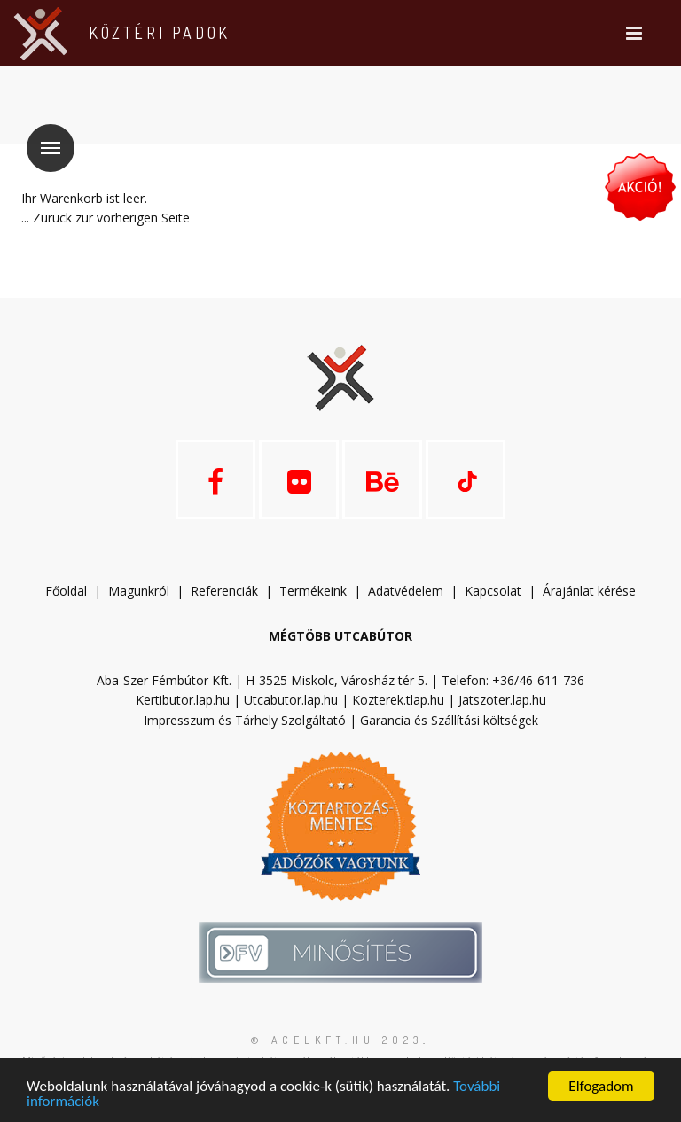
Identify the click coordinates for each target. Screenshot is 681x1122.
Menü (43, 137)
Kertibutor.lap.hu (183, 699)
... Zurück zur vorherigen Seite (105, 217)
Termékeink (313, 590)
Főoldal (66, 590)
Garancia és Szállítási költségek (449, 720)
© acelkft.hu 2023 (337, 1040)
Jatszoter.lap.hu (502, 699)
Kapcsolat (493, 590)
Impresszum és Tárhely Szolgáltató (245, 720)
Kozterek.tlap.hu (398, 699)
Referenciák (224, 590)
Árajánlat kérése (589, 590)
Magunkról (138, 590)
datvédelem (413, 590)
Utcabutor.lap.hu (291, 699)
